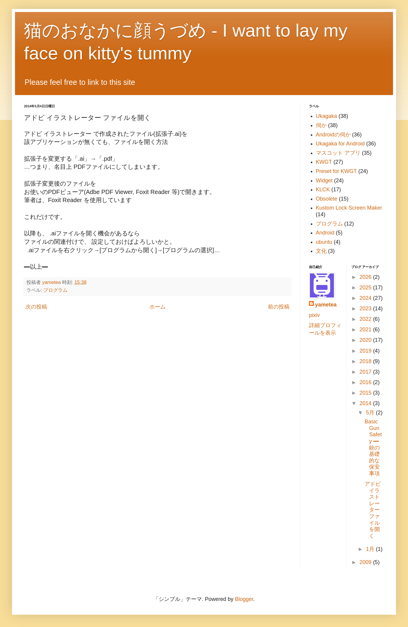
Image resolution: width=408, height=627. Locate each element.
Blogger (244, 599)
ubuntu (324, 242)
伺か (321, 125)
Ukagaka (326, 116)
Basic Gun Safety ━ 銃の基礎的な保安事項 (373, 447)
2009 (366, 562)
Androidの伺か (333, 135)
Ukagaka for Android (340, 144)
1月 (371, 549)
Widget (324, 181)
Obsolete (327, 199)
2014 (366, 403)
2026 (366, 277)
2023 (366, 309)
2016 (366, 382)
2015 (366, 393)
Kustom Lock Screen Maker (349, 208)
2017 (366, 372)
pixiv (314, 315)
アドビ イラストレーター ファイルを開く (372, 510)
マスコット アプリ (338, 153)
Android (325, 233)
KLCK (323, 190)
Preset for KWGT (336, 171)
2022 (366, 319)
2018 (366, 361)
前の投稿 (279, 307)
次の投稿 (36, 307)
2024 (366, 298)
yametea (326, 305)
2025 (366, 288)
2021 (366, 330)
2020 (366, 340)
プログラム (56, 290)
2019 (366, 351)
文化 (321, 251)
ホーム (157, 307)
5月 (371, 413)
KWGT (324, 162)
